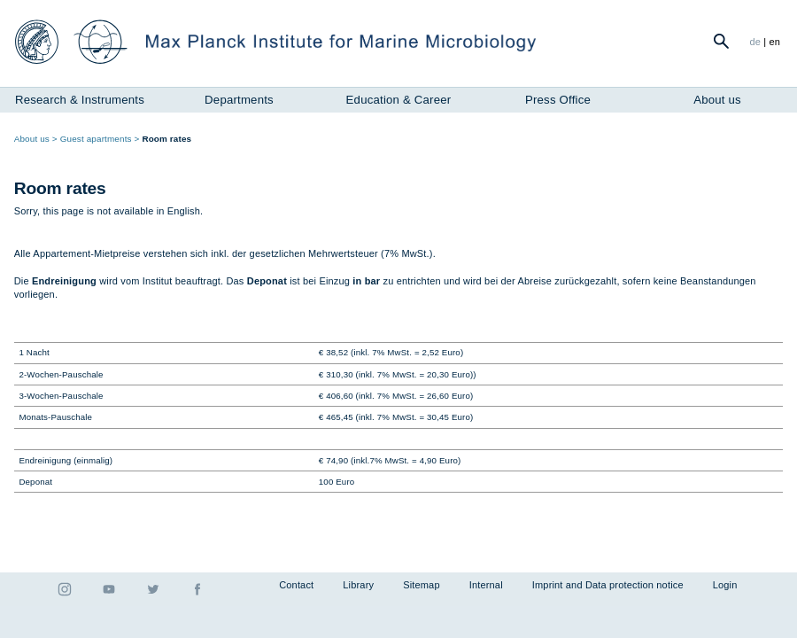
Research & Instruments (79, 99)
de (755, 41)
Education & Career (399, 99)
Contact (296, 585)
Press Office (558, 99)
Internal (486, 585)
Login (725, 585)
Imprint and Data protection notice (608, 585)
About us (717, 99)
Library (358, 585)
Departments (239, 99)
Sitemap (421, 585)
